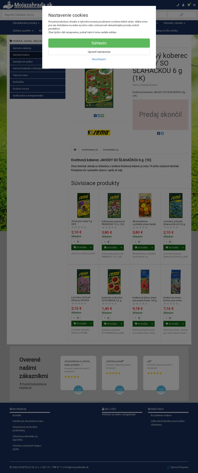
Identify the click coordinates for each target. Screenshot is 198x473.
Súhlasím (99, 43)
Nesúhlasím (99, 59)
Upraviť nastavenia (99, 51)
